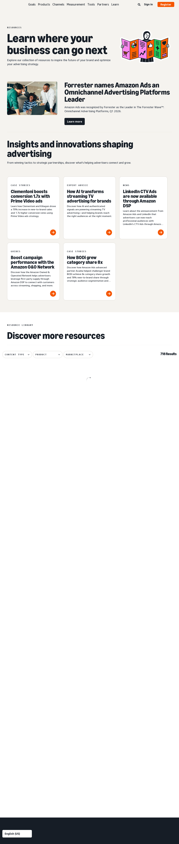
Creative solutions (61, 683)
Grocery (102, 698)
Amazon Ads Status (107, 803)
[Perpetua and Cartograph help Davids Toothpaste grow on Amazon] (30, 575)
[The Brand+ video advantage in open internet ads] (30, 455)
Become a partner (155, 713)
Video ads (7, 727)
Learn (115, 4)
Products (44, 4)
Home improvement (108, 713)
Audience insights (59, 668)
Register (165, 4)
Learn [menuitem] (150, 663)
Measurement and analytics (61, 710)
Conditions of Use (24, 803)
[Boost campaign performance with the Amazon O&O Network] (33, 272)
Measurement (76, 4)
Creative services (58, 693)
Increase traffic (9, 678)
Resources (152, 678)
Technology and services (65, 747)
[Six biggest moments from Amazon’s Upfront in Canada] (30, 395)
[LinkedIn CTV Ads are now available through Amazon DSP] (143, 208)
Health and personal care (110, 703)
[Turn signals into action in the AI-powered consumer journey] (149, 514)
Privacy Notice (44, 803)
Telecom (103, 724)
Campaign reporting (60, 727)
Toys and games (106, 729)
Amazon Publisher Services (63, 768)
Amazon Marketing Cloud (62, 758)
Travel (102, 734)
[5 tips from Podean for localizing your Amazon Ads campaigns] (149, 575)
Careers (126, 803)
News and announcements (159, 693)
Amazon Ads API (58, 763)
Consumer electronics (109, 678)
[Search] (139, 4)
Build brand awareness (13, 668)
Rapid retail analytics (60, 737)
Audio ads (7, 732)
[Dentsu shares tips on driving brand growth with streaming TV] (149, 455)
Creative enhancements (62, 688)
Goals (32, 4)
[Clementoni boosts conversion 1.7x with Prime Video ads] (33, 208)
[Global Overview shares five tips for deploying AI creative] (89, 395)
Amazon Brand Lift (59, 717)
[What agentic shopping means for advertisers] (149, 395)
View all (6, 742)
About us (6, 803)
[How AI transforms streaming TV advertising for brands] (89, 208)
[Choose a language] (17, 647)
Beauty (102, 673)
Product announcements (158, 673)
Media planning (58, 673)
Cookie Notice (86, 803)
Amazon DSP (57, 753)
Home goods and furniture (111, 708)
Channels (58, 4)
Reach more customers (13, 673)
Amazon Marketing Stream (63, 722)
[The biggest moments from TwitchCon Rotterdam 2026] (30, 514)
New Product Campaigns (62, 778)
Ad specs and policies (157, 683)
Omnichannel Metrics (60, 732)
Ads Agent (55, 783)
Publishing (103, 718)
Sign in (148, 4)
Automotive (104, 668)
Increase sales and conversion (16, 683)
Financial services (107, 693)
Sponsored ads (9, 707)
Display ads (7, 722)
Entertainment (106, 683)
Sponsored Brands (10, 717)
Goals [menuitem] (5, 663)
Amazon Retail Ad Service (63, 773)
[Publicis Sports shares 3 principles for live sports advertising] (89, 575)
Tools (91, 4)
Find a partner (153, 708)
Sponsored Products (11, 712)
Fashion (102, 688)
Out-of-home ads (10, 737)
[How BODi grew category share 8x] (89, 272)
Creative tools (57, 698)
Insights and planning (63, 663)
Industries (105, 663)
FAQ (149, 688)
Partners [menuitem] (152, 703)
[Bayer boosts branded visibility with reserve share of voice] (89, 455)
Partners (103, 4)
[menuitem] (17, 723)
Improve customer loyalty (14, 688)
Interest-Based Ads (66, 803)
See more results (89, 616)
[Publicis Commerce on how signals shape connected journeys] (89, 514)
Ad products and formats (12, 700)
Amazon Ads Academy (157, 668)
